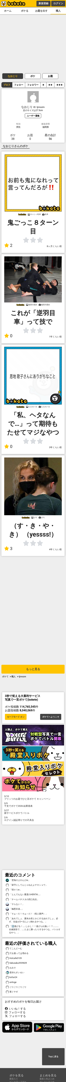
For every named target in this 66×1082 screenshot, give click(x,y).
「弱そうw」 (14, 889)
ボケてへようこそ (50, 717)
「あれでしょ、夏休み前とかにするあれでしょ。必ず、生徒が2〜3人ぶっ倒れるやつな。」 (32, 920)
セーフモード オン (15, 717)
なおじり (13, 76)
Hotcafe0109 (14, 958)
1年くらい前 (55, 336)
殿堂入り (14, 1079)
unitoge (11, 982)
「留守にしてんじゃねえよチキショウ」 (27, 885)
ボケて (5, 676)
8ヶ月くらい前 (54, 246)
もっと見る (33, 669)
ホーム (7, 10)
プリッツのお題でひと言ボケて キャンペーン (33, 797)
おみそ (11, 968)
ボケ (32, 76)
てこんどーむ (14, 948)
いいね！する (15, 1008)
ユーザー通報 (33, 116)
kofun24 (11, 977)
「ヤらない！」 (15, 904)
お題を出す (41, 10)
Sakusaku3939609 (16, 963)
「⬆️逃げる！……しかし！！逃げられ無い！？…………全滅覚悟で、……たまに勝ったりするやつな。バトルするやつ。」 (33, 929)
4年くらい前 (55, 549)
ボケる (24, 10)
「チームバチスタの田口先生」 (22, 899)
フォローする (15, 1012)
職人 (58, 10)
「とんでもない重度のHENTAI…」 (24, 894)
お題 (50, 76)
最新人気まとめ (47, 1079)
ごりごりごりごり (16, 987)
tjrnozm (22, 676)
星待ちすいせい (15, 972)
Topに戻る (53, 1056)
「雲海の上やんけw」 (18, 880)
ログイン (58, 3)
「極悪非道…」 (15, 909)
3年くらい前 (55, 447)
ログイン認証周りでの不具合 (33, 818)
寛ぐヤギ (12, 992)
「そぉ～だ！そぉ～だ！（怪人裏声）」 (27, 913)
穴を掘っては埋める (17, 953)
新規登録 (43, 3)
